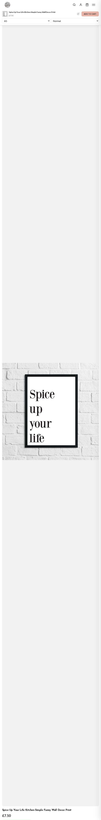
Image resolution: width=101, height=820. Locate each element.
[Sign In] (81, 5)
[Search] (74, 5)
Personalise (78, 14)
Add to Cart (90, 14)
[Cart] (87, 5)
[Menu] (94, 5)
